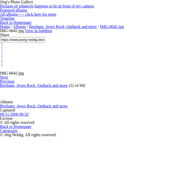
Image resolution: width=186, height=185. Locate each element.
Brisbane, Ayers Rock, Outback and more (63, 26)
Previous (7, 81)
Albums (19, 26)
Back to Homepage (15, 22)
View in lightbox (38, 31)
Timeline (7, 18)
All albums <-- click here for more (28, 14)
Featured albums (13, 10)
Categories (8, 130)
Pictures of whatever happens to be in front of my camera (47, 6)
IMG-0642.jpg (112, 26)
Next (4, 77)
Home (5, 26)
